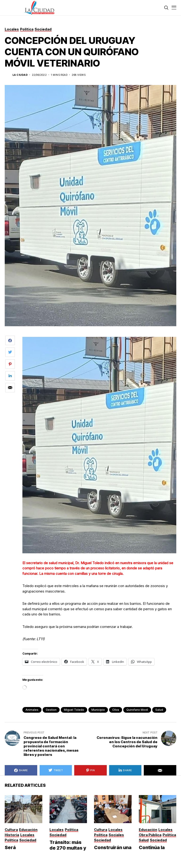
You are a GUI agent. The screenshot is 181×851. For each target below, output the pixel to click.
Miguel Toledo (74, 709)
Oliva (115, 709)
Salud (159, 709)
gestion (51, 709)
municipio (98, 709)
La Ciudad (20, 74)
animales (31, 709)
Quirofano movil (137, 709)
